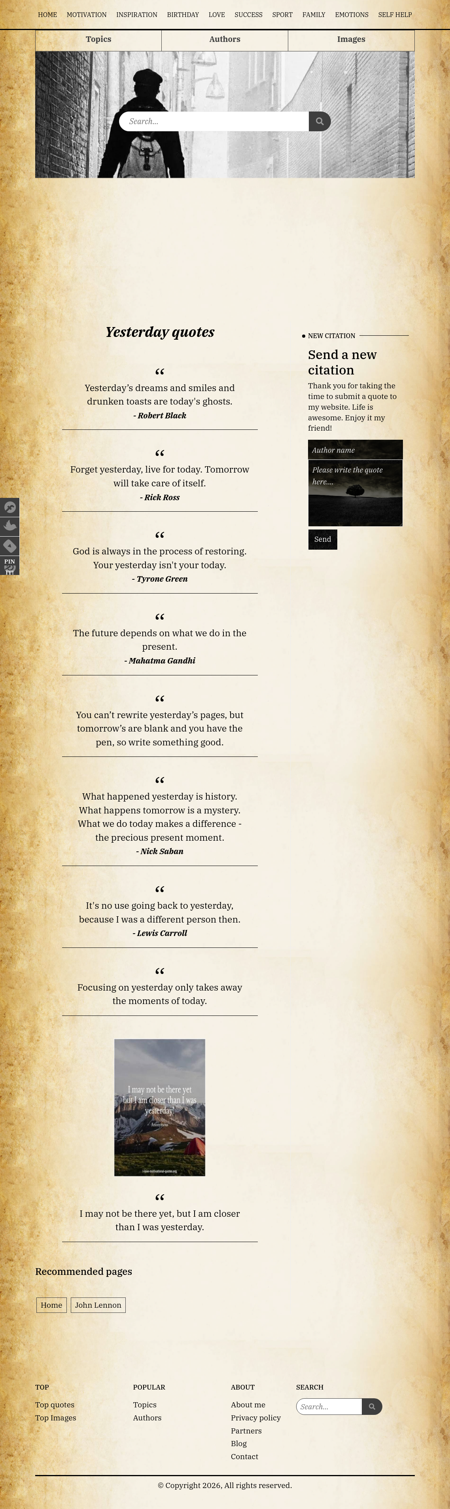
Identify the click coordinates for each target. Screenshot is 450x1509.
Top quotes (54, 1404)
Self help (395, 15)
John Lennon (98, 1305)
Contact (244, 1456)
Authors (147, 1417)
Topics (145, 1404)
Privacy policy (256, 1417)
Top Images (55, 1417)
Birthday (183, 15)
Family (314, 15)
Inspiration (136, 15)
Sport (282, 15)
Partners (246, 1430)
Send (322, 539)
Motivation (87, 15)
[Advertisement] (225, 243)
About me (248, 1404)
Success (249, 15)
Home (47, 15)
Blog (239, 1443)
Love (217, 15)
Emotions (352, 15)
